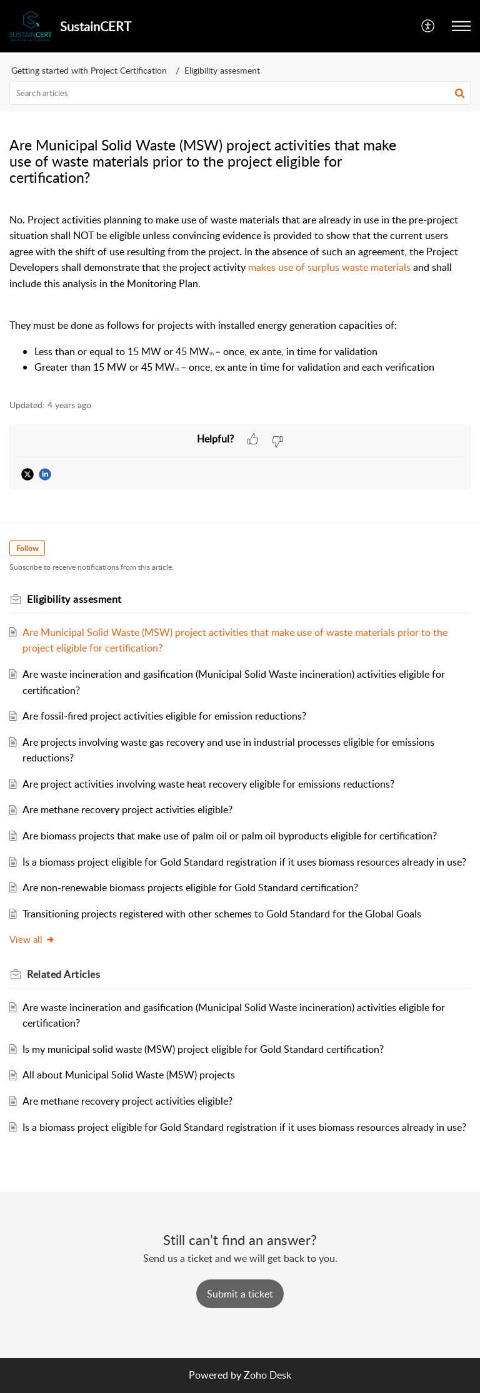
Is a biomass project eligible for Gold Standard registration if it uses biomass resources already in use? (244, 862)
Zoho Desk (267, 1375)
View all (32, 939)
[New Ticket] (240, 1294)
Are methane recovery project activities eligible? (127, 809)
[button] (428, 26)
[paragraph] (240, 294)
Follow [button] (27, 548)
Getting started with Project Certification (89, 70)
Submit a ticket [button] (240, 1294)
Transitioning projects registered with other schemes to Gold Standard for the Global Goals (221, 914)
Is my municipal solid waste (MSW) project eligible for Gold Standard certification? (203, 1049)
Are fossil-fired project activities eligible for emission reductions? (164, 716)
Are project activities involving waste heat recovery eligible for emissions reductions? (208, 784)
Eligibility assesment (222, 70)
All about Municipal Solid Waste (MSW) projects (128, 1075)
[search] (240, 93)
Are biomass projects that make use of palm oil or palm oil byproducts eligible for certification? (229, 836)
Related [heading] (63, 974)
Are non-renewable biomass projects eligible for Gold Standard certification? (190, 887)
